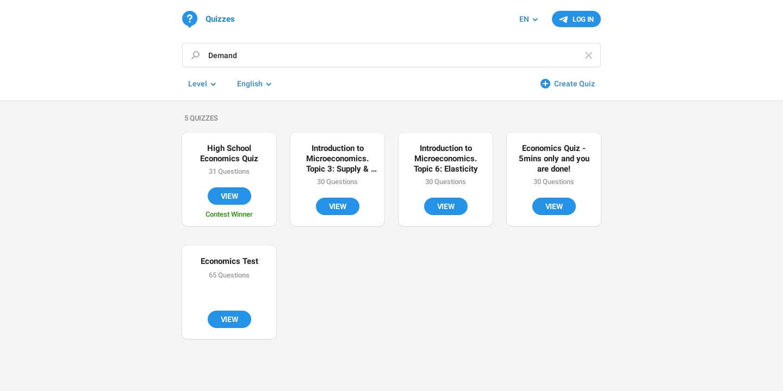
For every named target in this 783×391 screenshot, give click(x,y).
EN (524, 19)
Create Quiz (574, 83)
